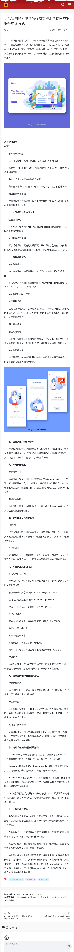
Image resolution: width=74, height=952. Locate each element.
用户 (23, 53)
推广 (47, 759)
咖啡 (54, 731)
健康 (32, 868)
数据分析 (17, 759)
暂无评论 (11, 927)
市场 (43, 49)
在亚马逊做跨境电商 (16, 879)
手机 (11, 179)
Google (52, 45)
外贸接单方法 (31, 879)
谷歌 (34, 40)
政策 (30, 441)
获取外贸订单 (43, 879)
